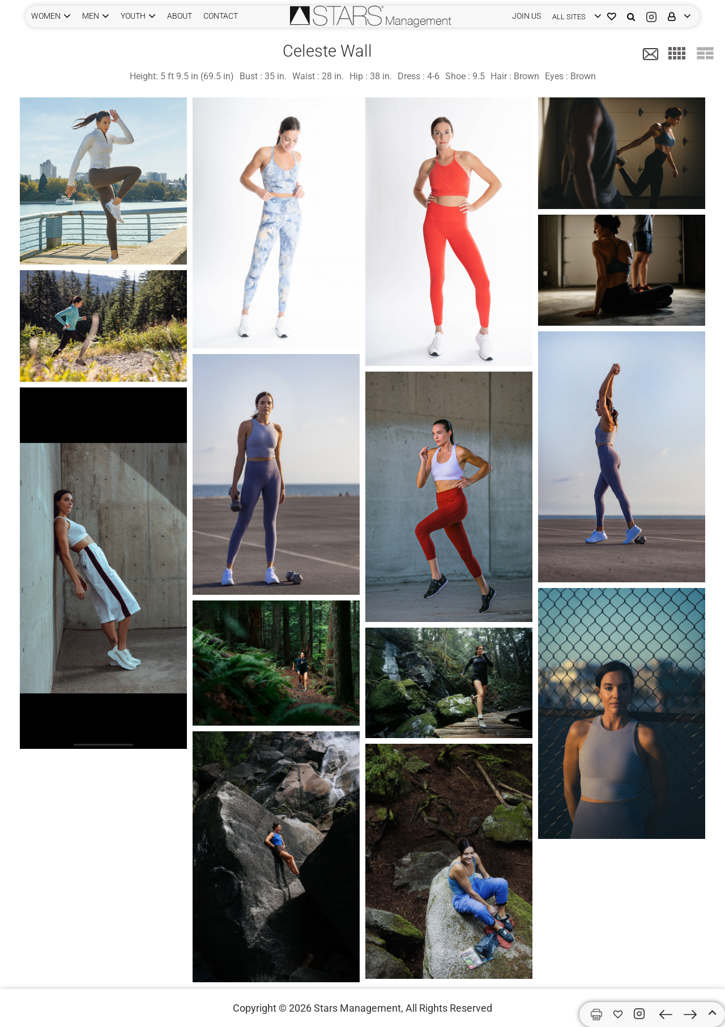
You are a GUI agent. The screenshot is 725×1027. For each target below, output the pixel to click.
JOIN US (526, 15)
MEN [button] (90, 15)
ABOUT (179, 15)
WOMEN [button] (46, 15)
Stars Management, (358, 1008)
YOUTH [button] (133, 15)
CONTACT (220, 15)
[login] (574, 16)
